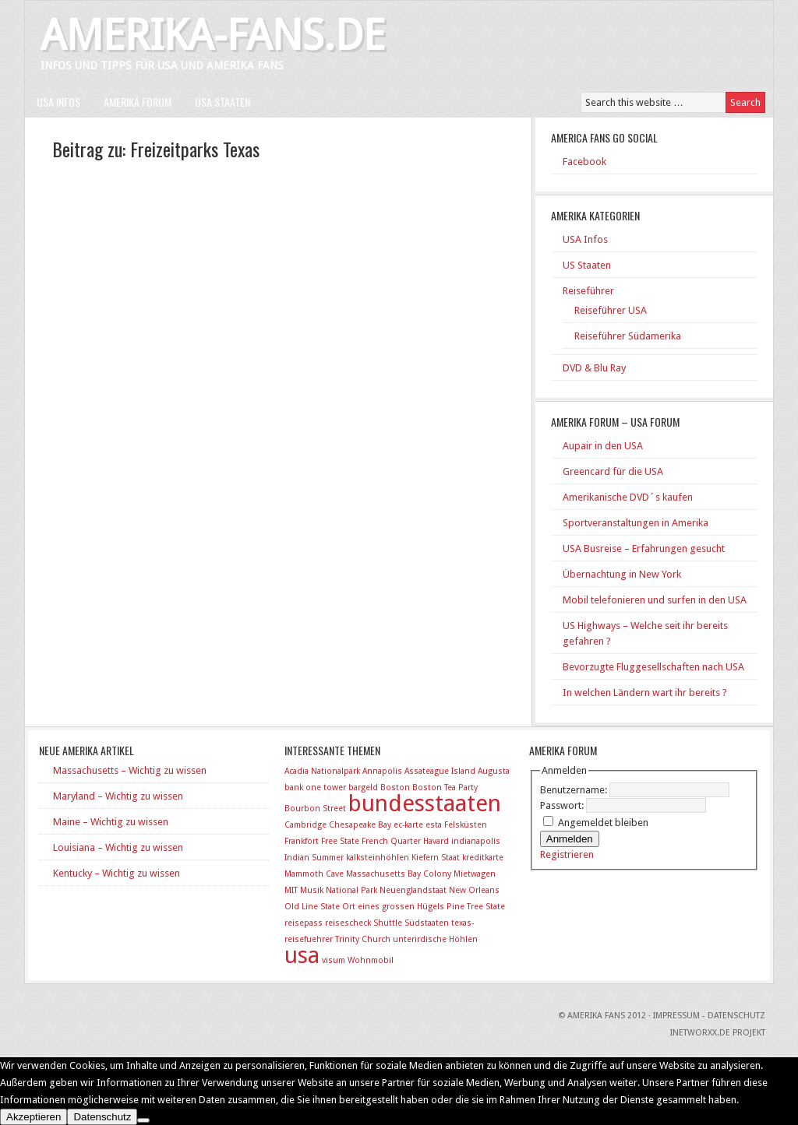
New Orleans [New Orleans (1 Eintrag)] (474, 890)
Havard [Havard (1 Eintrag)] (436, 841)
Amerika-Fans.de (213, 35)
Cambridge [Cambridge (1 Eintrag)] (305, 825)
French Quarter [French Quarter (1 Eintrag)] (391, 841)
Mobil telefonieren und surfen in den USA (655, 600)
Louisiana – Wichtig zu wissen (118, 847)
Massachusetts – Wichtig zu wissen (130, 770)
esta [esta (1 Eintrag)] (433, 825)
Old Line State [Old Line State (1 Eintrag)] (312, 907)
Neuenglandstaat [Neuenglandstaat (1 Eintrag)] (413, 890)
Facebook (584, 161)
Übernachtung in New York (622, 574)
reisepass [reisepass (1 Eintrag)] (303, 923)
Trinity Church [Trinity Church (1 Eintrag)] (362, 939)
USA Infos (58, 101)
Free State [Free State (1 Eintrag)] (340, 841)
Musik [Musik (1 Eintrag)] (311, 890)
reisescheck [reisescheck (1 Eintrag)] (348, 923)
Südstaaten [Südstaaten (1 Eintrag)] (426, 923)
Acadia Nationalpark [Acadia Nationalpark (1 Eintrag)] (322, 771)
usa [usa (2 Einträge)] (302, 955)
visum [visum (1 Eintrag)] (333, 960)
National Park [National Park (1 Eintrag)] (351, 890)
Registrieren (567, 854)
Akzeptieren (33, 1117)
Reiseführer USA (610, 310)
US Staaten (587, 265)
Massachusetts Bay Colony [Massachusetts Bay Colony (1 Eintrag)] (398, 874)
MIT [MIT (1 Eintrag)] (291, 890)
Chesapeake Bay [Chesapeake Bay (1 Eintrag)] (360, 825)
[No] (143, 1120)
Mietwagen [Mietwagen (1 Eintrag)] (475, 874)
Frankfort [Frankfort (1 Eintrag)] (301, 841)
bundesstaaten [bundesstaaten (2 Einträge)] (424, 803)
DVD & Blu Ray (594, 368)
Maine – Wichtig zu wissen (110, 822)
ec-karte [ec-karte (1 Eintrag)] (408, 825)
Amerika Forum (137, 101)
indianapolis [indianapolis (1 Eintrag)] (475, 841)
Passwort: (563, 805)
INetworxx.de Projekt (717, 1033)
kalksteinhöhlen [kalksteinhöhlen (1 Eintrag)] (377, 858)
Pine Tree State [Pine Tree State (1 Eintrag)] (476, 907)
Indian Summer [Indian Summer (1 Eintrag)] (314, 858)
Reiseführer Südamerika (627, 336)
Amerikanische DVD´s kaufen (628, 497)
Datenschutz (102, 1117)
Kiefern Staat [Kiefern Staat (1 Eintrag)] (435, 858)
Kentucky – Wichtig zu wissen (116, 873)
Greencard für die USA (613, 471)
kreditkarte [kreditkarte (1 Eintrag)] (482, 858)
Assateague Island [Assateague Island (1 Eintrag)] (439, 771)
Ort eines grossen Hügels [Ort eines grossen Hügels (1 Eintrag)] (393, 907)
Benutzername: (574, 790)
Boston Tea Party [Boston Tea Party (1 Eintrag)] (445, 787)
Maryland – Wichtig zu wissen (118, 796)
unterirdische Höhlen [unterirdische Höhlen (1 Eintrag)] (435, 939)
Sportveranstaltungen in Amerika (635, 523)
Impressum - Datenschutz (709, 1016)
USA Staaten (222, 101)
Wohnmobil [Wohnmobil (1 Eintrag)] (371, 960)
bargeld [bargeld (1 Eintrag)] (363, 787)
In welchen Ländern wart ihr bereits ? (645, 692)
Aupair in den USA (603, 446)
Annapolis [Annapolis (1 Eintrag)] (382, 771)
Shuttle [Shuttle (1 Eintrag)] (387, 923)
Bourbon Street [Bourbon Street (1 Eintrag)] (315, 808)
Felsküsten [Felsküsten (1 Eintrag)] (465, 825)
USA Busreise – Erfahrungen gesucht (644, 548)
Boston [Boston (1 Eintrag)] (395, 787)
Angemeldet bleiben (603, 822)
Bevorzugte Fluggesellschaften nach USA (653, 667)
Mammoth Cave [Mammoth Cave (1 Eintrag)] (314, 874)
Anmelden (569, 839)
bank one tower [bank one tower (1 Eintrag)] (315, 787)
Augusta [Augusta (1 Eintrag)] (494, 771)
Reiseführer (588, 291)
